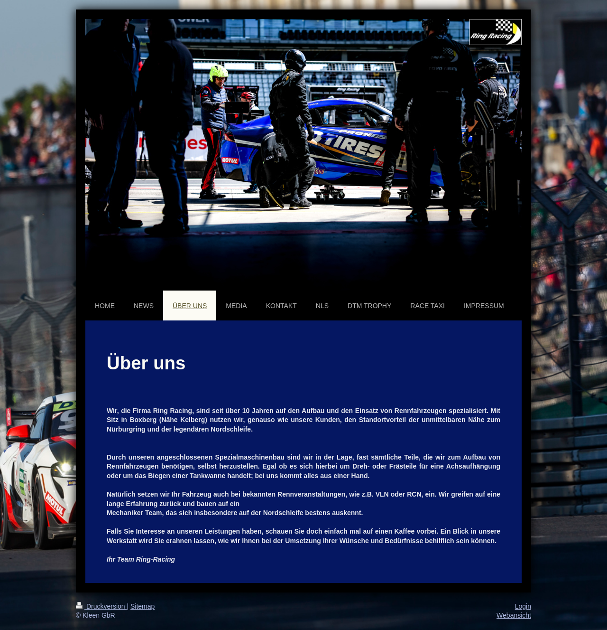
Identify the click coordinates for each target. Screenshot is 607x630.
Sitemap (142, 606)
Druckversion (101, 606)
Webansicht (514, 615)
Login (523, 606)
